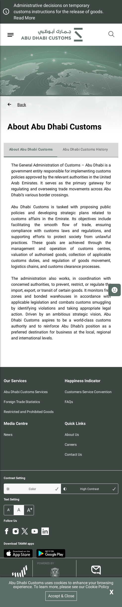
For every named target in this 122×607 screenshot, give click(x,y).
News (8, 435)
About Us (72, 435)
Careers (71, 444)
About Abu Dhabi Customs (31, 149)
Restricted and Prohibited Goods (29, 412)
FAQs (69, 402)
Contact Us (73, 454)
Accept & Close (61, 596)
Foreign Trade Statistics (22, 402)
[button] (61, 104)
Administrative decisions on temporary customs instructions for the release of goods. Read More (59, 11)
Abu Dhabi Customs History (85, 149)
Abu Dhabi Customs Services (26, 392)
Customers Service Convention (88, 392)
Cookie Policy (97, 586)
